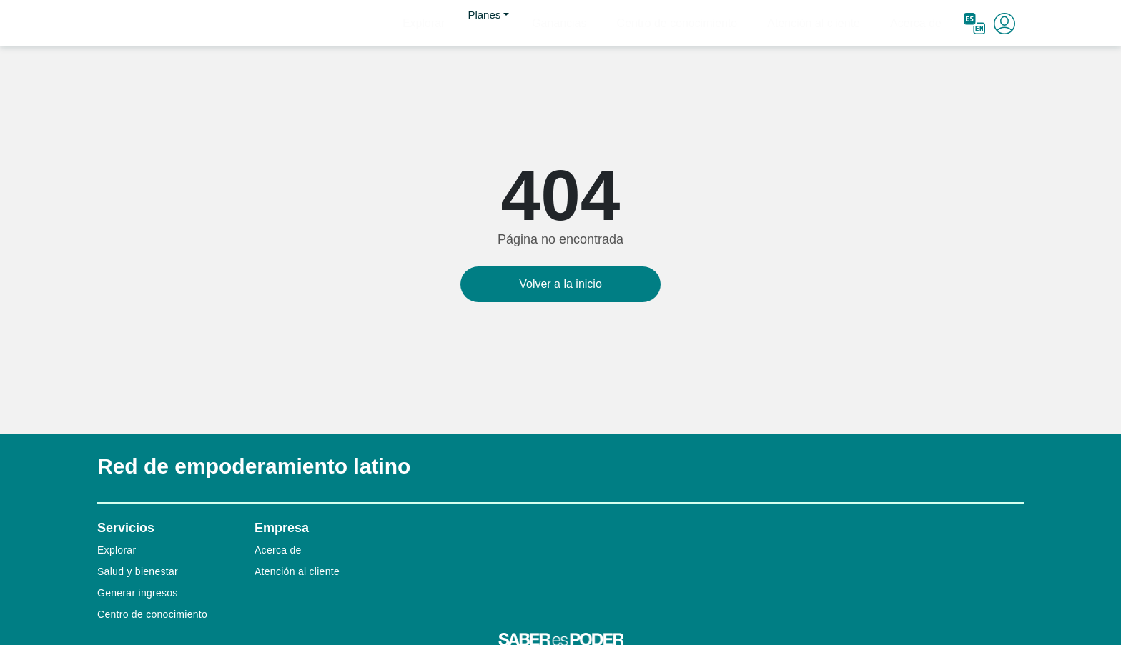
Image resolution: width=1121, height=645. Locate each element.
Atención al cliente (843, 22)
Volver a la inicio (560, 284)
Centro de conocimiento (728, 22)
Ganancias (632, 22)
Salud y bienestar (137, 571)
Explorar (515, 22)
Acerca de (925, 22)
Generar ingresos (137, 593)
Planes (566, 22)
